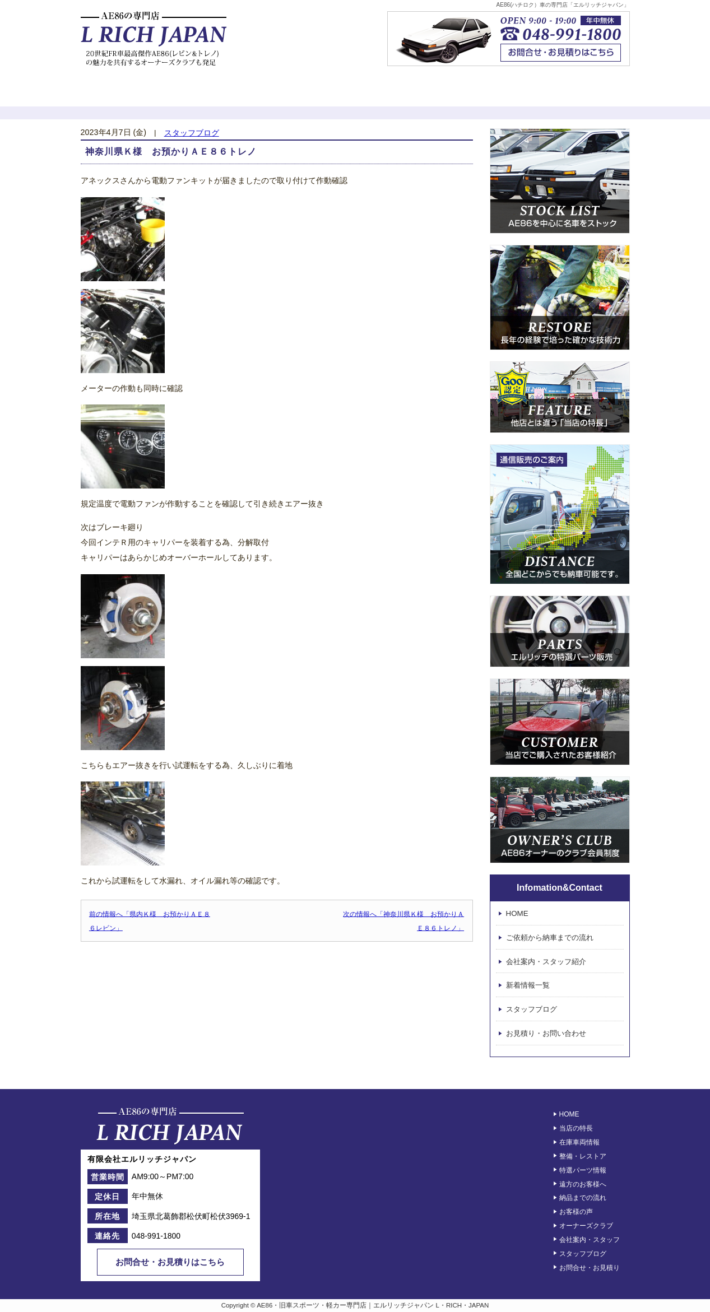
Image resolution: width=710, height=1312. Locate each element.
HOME (517, 913)
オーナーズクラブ (494, 92)
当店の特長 (576, 1128)
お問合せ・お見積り (589, 1267)
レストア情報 (310, 92)
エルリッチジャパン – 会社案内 (585, 92)
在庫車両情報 (579, 1142)
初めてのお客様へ (126, 92)
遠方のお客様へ (582, 1184)
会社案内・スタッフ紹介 (546, 961)
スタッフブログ (191, 133)
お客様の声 (402, 92)
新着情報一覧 (528, 985)
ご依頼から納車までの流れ (549, 937)
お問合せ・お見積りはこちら (170, 1262)
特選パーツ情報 (582, 1170)
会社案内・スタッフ (589, 1240)
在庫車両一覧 (218, 92)
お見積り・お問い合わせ (546, 1033)
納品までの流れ (582, 1198)
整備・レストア (582, 1156)
